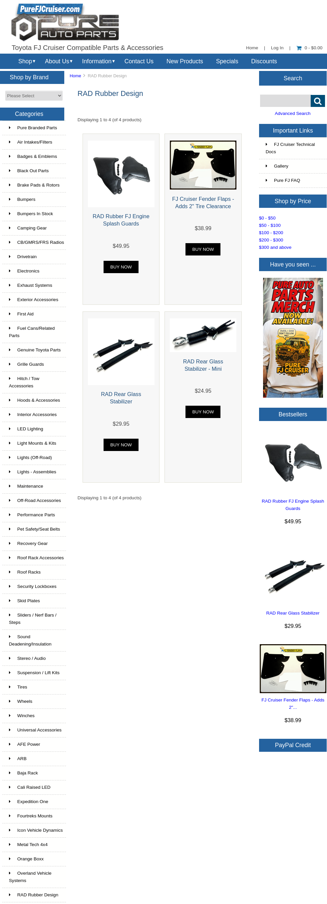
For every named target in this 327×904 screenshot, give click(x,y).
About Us (57, 61)
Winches (22, 715)
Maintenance (26, 486)
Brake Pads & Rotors (34, 185)
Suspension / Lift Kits (34, 672)
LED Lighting (26, 428)
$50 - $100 (270, 225)
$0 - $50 (267, 218)
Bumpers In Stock (31, 213)
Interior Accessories (33, 414)
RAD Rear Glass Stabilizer (292, 613)
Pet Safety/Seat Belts (34, 529)
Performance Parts (32, 514)
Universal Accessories (35, 729)
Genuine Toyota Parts (35, 349)
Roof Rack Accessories (36, 557)
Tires (18, 686)
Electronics (24, 270)
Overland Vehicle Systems (30, 877)
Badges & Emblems (33, 156)
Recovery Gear (28, 543)
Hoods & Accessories (34, 400)
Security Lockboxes (33, 586)
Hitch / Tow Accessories (24, 382)
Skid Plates (24, 600)
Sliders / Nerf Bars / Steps (33, 619)
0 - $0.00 (309, 47)
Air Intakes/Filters (30, 142)
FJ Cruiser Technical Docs (290, 148)
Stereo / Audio (27, 658)
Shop (25, 61)
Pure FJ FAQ (283, 180)
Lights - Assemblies (32, 471)
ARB (18, 758)
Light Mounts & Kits (32, 443)
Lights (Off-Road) (30, 457)
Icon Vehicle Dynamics (36, 830)
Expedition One (28, 801)
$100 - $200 (271, 232)
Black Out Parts (29, 170)
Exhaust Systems (30, 285)
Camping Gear (28, 228)
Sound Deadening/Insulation (30, 640)
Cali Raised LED (30, 787)
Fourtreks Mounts (31, 815)
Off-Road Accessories (35, 500)
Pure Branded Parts (33, 127)
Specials (227, 61)
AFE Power (24, 744)
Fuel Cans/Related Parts (32, 332)
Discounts (264, 61)
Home (252, 47)
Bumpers (22, 199)
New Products (184, 61)
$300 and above (275, 247)
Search (293, 78)
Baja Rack (23, 772)
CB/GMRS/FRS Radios (36, 242)
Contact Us (139, 61)
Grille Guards (26, 364)
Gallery (277, 166)
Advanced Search (292, 113)
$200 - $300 (271, 239)
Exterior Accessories (33, 299)
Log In (277, 47)
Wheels (20, 701)
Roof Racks (25, 572)
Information (97, 61)
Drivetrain (23, 256)
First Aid (21, 313)
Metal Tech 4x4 (28, 844)
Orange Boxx (26, 858)
